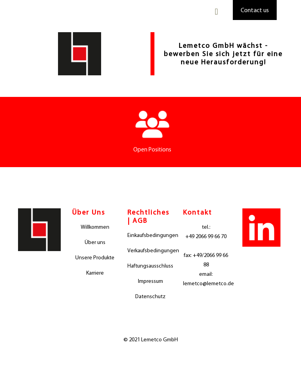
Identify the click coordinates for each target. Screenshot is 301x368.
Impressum (150, 281)
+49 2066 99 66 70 (206, 236)
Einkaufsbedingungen (150, 235)
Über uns (95, 242)
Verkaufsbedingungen (150, 250)
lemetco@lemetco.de (206, 283)
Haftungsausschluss (150, 265)
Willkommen (95, 227)
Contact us (255, 10)
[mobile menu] (216, 11)
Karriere (95, 273)
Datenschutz (150, 296)
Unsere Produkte (94, 257)
